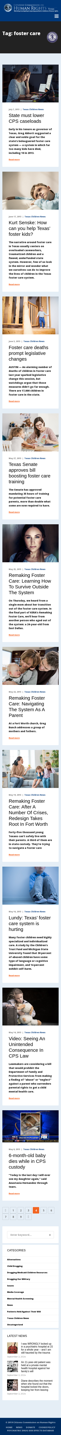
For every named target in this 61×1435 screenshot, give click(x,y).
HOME (9, 1427)
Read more (14, 160)
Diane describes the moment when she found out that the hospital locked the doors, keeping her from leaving (37, 1385)
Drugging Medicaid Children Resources (27, 1272)
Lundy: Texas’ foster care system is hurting (30, 923)
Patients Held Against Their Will (24, 1311)
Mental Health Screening (20, 1298)
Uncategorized (15, 1324)
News (10, 1305)
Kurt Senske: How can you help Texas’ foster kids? (29, 228)
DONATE (30, 1427)
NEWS (19, 1427)
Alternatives (14, 1259)
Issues (10, 1285)
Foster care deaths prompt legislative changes (28, 353)
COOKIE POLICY (47, 1427)
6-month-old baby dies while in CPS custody (27, 1161)
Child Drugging (14, 1266)
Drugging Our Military (18, 1279)
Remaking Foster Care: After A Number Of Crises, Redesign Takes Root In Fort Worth (28, 812)
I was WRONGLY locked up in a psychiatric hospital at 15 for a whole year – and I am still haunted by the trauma (37, 1348)
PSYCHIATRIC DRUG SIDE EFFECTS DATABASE (30, 1430)
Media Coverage (15, 1292)
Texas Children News (33, 109)
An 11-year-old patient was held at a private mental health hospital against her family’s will (36, 1366)
